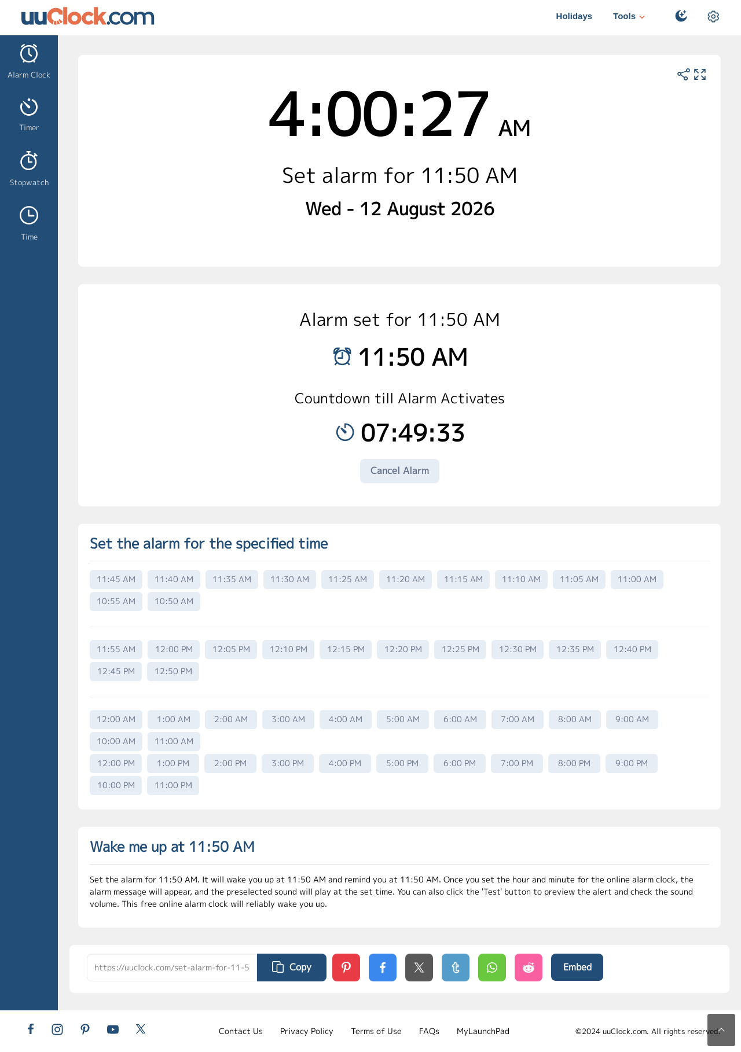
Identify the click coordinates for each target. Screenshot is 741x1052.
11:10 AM (521, 578)
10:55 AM (116, 600)
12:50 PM (173, 670)
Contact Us (241, 1030)
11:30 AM (289, 578)
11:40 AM (174, 578)
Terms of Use (376, 1030)
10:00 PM (116, 784)
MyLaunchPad (483, 1030)
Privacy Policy (306, 1030)
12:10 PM (288, 648)
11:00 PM (173, 784)
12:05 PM (231, 648)
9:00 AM (632, 718)
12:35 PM (575, 648)
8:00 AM (575, 718)
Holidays (574, 16)
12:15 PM (346, 648)
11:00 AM (637, 578)
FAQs (429, 1030)
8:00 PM (574, 762)
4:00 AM (345, 718)
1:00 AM (173, 718)
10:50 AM (174, 600)
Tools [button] (630, 17)
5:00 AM (403, 718)
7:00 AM (517, 718)
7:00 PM (517, 762)
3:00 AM (288, 718)
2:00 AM (231, 718)
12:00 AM (116, 718)
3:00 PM (288, 762)
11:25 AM (347, 578)
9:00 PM (631, 762)
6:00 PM (459, 762)
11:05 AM (579, 578)
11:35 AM (231, 578)
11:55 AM (116, 648)
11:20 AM (405, 578)
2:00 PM (230, 762)
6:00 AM (460, 718)
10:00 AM (116, 740)
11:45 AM (116, 578)
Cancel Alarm (399, 470)
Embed (577, 967)
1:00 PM (173, 762)
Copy (291, 967)
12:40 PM (632, 648)
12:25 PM (460, 648)
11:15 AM (463, 578)
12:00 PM (174, 648)
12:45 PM (116, 670)
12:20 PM (403, 648)
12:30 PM (518, 648)
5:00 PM (402, 762)
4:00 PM (345, 762)
